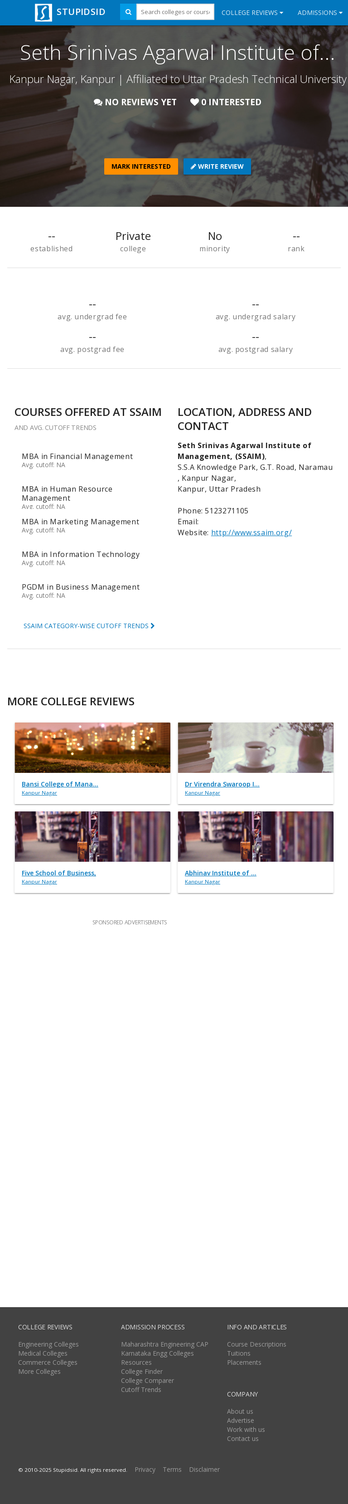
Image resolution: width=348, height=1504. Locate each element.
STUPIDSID (69, 11)
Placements (244, 1362)
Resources (136, 1362)
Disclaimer (204, 1469)
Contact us (243, 1438)
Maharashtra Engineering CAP (164, 1344)
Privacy (145, 1469)
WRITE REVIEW (217, 166)
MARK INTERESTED (141, 166)
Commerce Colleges (47, 1362)
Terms (172, 1469)
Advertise (240, 1420)
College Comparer (147, 1380)
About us (240, 1411)
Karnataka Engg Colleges (157, 1353)
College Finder (142, 1371)
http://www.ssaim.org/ (251, 532)
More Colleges (39, 1371)
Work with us (246, 1429)
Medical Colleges (43, 1353)
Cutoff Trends (141, 1389)
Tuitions (239, 1353)
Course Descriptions (256, 1344)
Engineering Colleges (48, 1344)
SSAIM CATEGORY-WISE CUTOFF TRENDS (89, 625)
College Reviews (252, 12)
